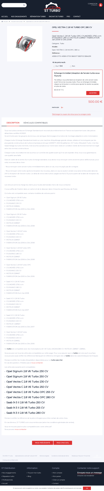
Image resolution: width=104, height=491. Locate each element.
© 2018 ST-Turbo (8, 456)
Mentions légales (44, 456)
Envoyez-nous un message (89, 473)
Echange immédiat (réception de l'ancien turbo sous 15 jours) (77, 74)
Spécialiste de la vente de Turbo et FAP (26, 456)
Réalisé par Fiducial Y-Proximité (81, 456)
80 (59, 90)
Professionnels (7, 480)
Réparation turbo (8, 476)
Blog (29, 476)
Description (13, 123)
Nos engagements (9, 473)
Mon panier (57, 476)
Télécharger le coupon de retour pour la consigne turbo (71, 114)
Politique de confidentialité (10, 460)
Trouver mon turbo (34, 473)
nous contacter (37, 363)
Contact (56, 483)
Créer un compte (59, 480)
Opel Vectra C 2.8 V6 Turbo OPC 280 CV (72, 27)
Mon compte (57, 473)
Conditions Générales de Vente (60, 456)
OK (87, 488)
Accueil (4, 483)
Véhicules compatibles (35, 123)
